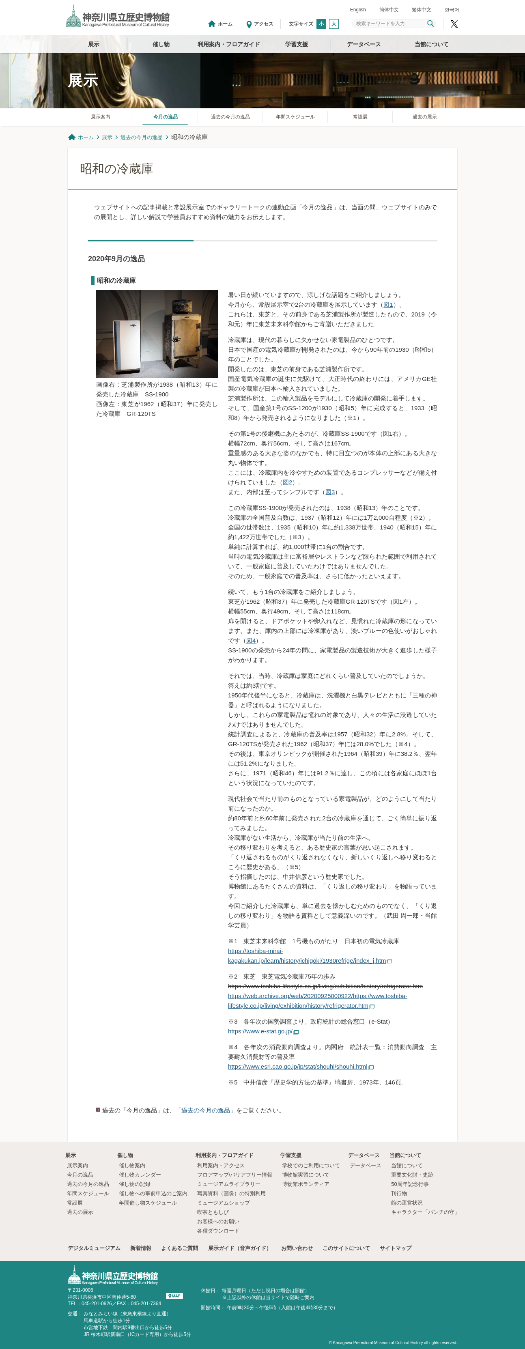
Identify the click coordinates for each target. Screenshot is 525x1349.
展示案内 (100, 117)
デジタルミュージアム (94, 1248)
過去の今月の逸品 (230, 117)
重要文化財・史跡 (412, 1175)
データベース (364, 44)
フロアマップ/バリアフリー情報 (235, 1175)
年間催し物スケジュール (148, 1203)
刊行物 (399, 1193)
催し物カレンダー (140, 1175)
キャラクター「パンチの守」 (425, 1212)
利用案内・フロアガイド (229, 44)
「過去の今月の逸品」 (205, 1110)
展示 (93, 44)
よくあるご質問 (179, 1248)
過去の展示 (425, 117)
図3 (330, 491)
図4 (251, 640)
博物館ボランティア (305, 1184)
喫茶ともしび (213, 1212)
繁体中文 (421, 10)
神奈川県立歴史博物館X (454, 24)
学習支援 (296, 44)
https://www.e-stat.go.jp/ (260, 1031)
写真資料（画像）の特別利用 (231, 1193)
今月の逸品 (165, 117)
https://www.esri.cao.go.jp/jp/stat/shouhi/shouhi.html (298, 1066)
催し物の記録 (135, 1184)
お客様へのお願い (218, 1221)
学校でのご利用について (311, 1165)
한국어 (452, 10)
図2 (287, 482)
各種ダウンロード (218, 1231)
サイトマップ (395, 1248)
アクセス (263, 24)
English (358, 10)
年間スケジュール (295, 117)
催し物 (161, 44)
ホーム (225, 24)
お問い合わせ (297, 1248)
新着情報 (140, 1248)
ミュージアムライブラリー (228, 1184)
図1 (388, 304)
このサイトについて (346, 1248)
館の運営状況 (407, 1203)
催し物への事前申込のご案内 (153, 1193)
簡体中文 (389, 10)
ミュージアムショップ (223, 1203)
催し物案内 (132, 1165)
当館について (432, 44)
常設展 (360, 117)
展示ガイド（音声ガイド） (239, 1248)
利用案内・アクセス (221, 1165)
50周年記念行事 (409, 1184)
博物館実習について (308, 1175)
